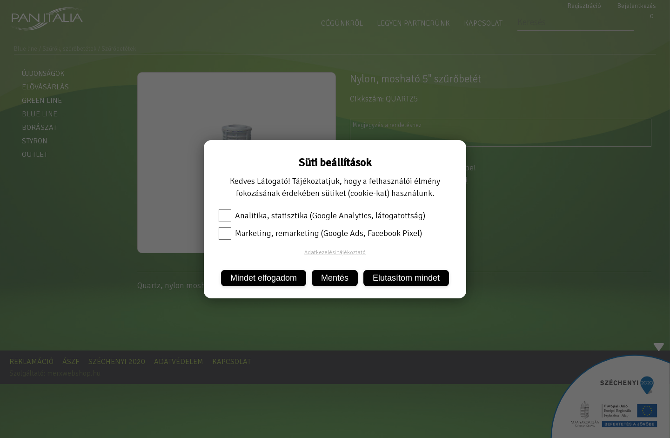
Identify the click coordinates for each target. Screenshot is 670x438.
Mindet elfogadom (263, 278)
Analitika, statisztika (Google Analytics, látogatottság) (322, 215)
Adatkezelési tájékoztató (335, 252)
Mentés (334, 278)
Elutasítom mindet (406, 278)
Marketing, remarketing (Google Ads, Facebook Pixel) (320, 233)
